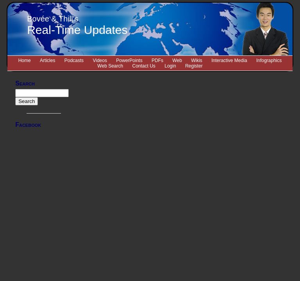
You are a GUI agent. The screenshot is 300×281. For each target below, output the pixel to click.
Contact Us (143, 66)
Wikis (196, 60)
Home (24, 60)
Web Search (110, 66)
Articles (47, 60)
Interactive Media (229, 60)
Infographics (269, 60)
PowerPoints (129, 60)
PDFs (157, 60)
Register (194, 66)
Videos (100, 60)
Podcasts (74, 60)
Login (170, 66)
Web (177, 60)
